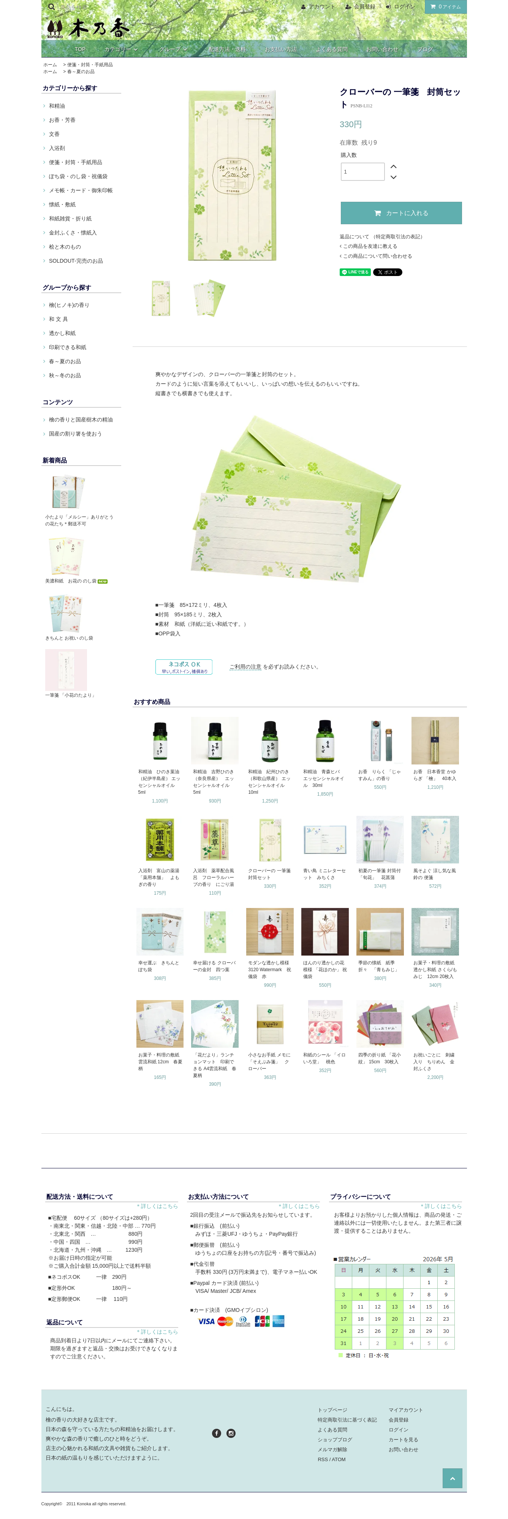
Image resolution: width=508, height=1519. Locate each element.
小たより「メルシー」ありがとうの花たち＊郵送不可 (79, 520)
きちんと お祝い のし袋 (69, 638)
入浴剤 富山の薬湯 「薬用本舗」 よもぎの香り (158, 877)
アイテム (444, 6)
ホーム (50, 64)
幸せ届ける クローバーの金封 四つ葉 (214, 966)
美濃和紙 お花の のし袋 (77, 581)
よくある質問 (332, 49)
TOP (80, 49)
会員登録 (364, 6)
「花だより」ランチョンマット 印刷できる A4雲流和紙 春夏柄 (214, 1065)
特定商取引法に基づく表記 (347, 1420)
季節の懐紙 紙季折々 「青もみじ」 (378, 966)
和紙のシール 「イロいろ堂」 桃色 (324, 1058)
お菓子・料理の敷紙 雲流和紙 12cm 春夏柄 (160, 1061)
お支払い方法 (281, 49)
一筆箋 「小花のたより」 (71, 695)
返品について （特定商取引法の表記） (382, 236)
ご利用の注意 (245, 667)
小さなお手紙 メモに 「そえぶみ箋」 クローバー (269, 1061)
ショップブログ (335, 1439)
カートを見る (403, 1439)
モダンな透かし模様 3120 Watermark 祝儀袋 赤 (270, 969)
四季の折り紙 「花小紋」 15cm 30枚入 (379, 1058)
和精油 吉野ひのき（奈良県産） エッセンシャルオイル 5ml (213, 782)
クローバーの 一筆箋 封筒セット (270, 874)
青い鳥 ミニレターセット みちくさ (324, 874)
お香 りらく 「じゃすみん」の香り (379, 775)
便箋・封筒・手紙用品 (90, 64)
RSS (323, 1459)
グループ (174, 49)
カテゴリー (122, 49)
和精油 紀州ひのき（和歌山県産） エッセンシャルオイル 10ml (269, 782)
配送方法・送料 (227, 49)
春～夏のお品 (81, 71)
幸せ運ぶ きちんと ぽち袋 (158, 966)
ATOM (338, 1459)
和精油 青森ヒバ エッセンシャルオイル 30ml (323, 778)
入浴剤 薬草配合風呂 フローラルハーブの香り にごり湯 (213, 877)
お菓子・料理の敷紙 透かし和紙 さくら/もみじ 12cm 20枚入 (435, 969)
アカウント (322, 6)
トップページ (332, 1410)
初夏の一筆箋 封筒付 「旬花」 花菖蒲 (379, 874)
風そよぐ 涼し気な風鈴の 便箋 (434, 874)
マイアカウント (406, 1410)
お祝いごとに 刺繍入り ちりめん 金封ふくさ (433, 1061)
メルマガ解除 (332, 1449)
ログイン (404, 6)
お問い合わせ (382, 49)
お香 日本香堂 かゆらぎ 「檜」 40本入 (434, 775)
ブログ (425, 49)
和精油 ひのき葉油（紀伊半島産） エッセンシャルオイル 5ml (159, 782)
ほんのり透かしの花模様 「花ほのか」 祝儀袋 (325, 969)
